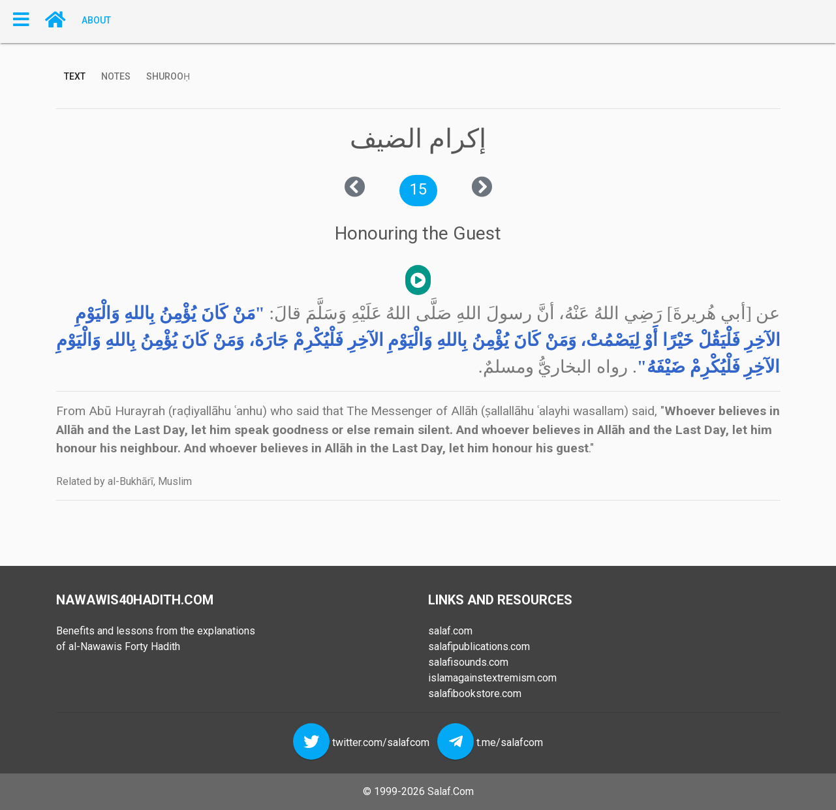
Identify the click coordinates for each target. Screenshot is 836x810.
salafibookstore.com (474, 693)
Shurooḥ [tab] (168, 76)
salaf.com (450, 631)
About (96, 19)
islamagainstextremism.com (492, 678)
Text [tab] (74, 76)
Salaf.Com (450, 791)
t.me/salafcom (509, 742)
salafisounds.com (468, 662)
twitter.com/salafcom (380, 742)
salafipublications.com (479, 646)
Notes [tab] (116, 76)
